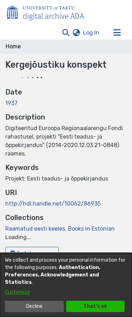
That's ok (95, 306)
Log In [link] (91, 32)
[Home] (49, 11)
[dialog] (66, 285)
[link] (60, 228)
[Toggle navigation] (117, 32)
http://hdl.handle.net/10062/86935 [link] (53, 203)
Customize (17, 292)
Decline (34, 306)
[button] (65, 33)
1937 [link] (11, 103)
